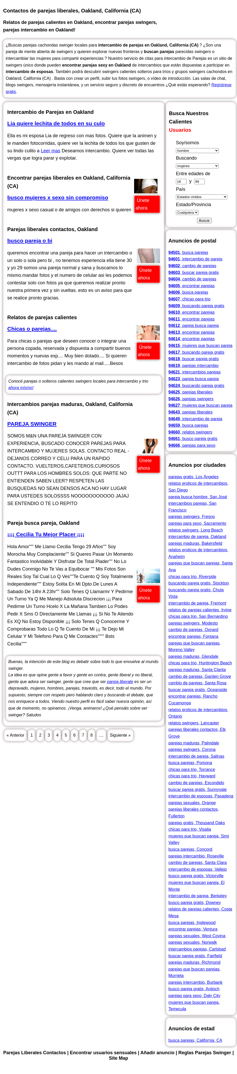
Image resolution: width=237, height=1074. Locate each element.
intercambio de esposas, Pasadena (200, 796)
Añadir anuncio (157, 1052)
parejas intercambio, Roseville (196, 856)
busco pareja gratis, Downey (194, 902)
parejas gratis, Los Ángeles (193, 477)
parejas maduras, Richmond (194, 962)
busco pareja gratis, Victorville (195, 876)
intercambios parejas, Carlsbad (197, 949)
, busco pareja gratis (193, 438)
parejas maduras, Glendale (193, 656)
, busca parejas (188, 252)
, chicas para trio (189, 299)
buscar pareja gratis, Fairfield (195, 956)
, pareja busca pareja (193, 325)
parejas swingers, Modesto (193, 623)
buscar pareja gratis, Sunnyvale (197, 789)
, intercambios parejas (194, 372)
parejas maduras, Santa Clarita (197, 669)
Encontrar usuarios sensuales (103, 1052)
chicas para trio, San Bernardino (198, 616)
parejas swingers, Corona (191, 749)
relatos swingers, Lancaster (193, 723)
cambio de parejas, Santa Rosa (197, 683)
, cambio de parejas (192, 266)
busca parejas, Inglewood (191, 922)
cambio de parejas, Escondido (196, 783)
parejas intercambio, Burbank (195, 982)
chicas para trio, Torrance (191, 769)
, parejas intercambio (193, 365)
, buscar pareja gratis (193, 272)
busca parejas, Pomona (190, 763)
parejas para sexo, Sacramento (197, 523)
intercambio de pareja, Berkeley (197, 896)
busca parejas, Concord (190, 849)
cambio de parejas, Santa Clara (197, 862)
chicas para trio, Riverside (192, 576)
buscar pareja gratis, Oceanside (197, 689)
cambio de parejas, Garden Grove (199, 676)
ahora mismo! (21, 387)
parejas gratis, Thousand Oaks (196, 823)
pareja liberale (120, 681)
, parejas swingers (190, 399)
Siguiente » (120, 735)
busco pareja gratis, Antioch (194, 989)
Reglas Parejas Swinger (204, 1052)
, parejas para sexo (191, 445)
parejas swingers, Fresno (191, 516)
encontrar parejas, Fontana (193, 636)
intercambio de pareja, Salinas (196, 756)
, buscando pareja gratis (196, 306)
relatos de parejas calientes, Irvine (200, 610)
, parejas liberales (190, 392)
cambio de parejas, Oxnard (193, 629)
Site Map (227, 14)
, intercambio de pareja (195, 259)
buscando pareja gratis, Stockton (198, 583)
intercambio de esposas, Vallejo (197, 869)
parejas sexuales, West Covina (196, 936)
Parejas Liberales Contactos (204, 6)
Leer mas (50, 150)
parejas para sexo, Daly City (194, 995)
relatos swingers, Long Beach (195, 530)
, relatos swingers (190, 432)
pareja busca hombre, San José (197, 497)
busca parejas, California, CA (195, 1040)
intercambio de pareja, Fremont (197, 603)
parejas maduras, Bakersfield (195, 543)
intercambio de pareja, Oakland (197, 536)
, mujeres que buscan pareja (200, 345)
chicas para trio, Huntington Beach (200, 663)
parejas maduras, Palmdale (193, 743)
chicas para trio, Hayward (191, 776)
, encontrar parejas (191, 286)
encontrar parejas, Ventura (193, 929)
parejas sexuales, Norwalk (192, 942)
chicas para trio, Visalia (189, 829)
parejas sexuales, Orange (192, 803)
